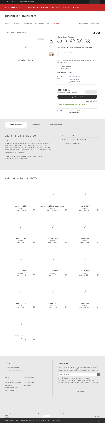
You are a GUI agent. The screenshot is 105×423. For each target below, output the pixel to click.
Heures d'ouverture (30, 380)
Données (75, 143)
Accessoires (40, 24)
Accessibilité (28, 385)
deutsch (97, 414)
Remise (57, 24)
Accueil (7, 32)
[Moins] (87, 92)
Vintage (49, 24)
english (97, 416)
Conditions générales (12, 380)
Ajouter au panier (77, 97)
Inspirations (84, 24)
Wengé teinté (74, 82)
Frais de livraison (10, 390)
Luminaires (28, 24)
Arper (12, 32)
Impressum (8, 385)
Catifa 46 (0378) (21, 32)
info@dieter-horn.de (13, 371)
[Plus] (95, 92)
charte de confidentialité (52, 420)
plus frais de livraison (72, 92)
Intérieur (9, 24)
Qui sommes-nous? (30, 377)
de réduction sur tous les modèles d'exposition (42, 7)
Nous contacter (29, 382)
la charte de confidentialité (67, 380)
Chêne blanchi (74, 79)
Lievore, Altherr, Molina (84, 47)
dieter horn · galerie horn (20, 16)
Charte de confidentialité (13, 382)
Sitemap (7, 377)
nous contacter (74, 112)
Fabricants (95, 24)
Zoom (41, 39)
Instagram (79, 391)
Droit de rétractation (11, 387)
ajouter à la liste (91, 101)
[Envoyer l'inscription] (98, 374)
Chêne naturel (74, 76)
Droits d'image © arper (25, 60)
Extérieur (18, 24)
